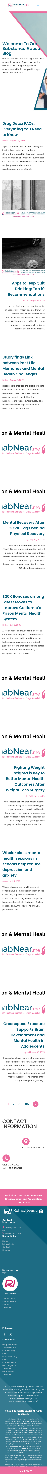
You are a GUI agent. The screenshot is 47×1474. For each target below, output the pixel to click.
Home (5, 1241)
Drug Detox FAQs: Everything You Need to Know (22, 129)
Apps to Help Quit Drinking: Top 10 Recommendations (26, 289)
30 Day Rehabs (9, 1347)
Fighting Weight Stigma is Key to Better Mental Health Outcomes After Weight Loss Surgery (25, 779)
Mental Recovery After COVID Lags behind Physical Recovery (24, 528)
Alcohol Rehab (9, 1301)
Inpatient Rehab (9, 1362)
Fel (6, 140)
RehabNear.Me (22, 1410)
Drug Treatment (9, 1344)
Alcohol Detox (8, 1298)
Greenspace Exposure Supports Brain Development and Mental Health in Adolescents (24, 1035)
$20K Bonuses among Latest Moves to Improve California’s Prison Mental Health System (23, 608)
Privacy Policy (8, 1244)
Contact (6, 1247)
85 (27, 1104)
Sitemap (6, 1250)
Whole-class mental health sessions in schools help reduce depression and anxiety (21, 864)
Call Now (25, 1471)
